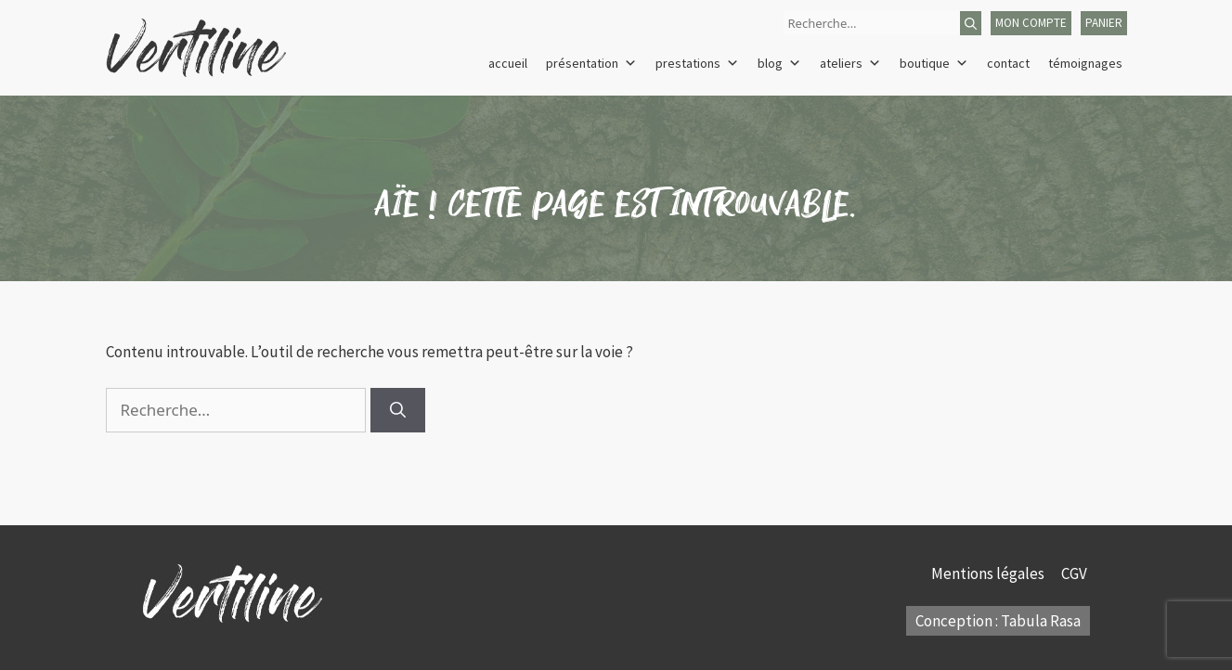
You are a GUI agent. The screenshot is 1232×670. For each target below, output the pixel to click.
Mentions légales (989, 573)
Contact (1008, 63)
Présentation (591, 63)
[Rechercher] (970, 23)
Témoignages (1085, 63)
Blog (779, 63)
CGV (1075, 573)
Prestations (697, 63)
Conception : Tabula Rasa (998, 621)
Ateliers (850, 63)
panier (1103, 23)
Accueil (507, 63)
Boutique (934, 63)
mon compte (1031, 23)
